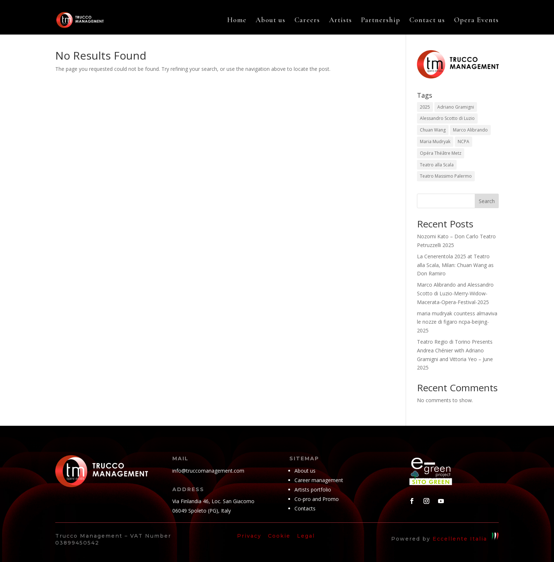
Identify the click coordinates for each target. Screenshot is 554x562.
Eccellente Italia (460, 538)
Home (236, 20)
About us (270, 20)
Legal (307, 536)
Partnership (380, 20)
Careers (307, 20)
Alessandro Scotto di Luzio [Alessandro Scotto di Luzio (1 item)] (447, 118)
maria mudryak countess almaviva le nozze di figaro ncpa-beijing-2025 (457, 322)
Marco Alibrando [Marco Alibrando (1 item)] (470, 130)
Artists (340, 20)
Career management (318, 480)
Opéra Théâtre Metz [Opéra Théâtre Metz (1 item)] (440, 153)
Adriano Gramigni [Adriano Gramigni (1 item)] (455, 107)
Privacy (249, 536)
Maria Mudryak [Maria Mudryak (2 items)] (435, 141)
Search (487, 201)
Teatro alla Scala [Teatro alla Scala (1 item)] (437, 165)
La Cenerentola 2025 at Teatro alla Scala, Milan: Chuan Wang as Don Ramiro (455, 265)
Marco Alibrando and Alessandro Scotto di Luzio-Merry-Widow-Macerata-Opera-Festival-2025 (455, 293)
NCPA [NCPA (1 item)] (463, 141)
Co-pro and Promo (316, 499)
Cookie (279, 536)
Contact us (427, 20)
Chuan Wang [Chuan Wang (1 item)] (433, 130)
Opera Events (476, 20)
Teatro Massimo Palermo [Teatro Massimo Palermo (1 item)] (446, 176)
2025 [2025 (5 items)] (425, 107)
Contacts (305, 508)
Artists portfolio (312, 489)
